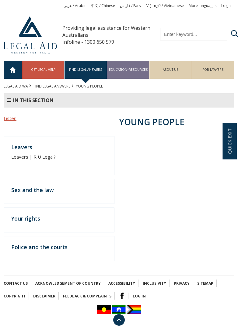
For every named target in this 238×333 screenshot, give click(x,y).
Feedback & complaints (87, 296)
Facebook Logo (122, 296)
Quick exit (229, 141)
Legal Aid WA (16, 86)
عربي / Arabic (75, 5)
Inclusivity (154, 283)
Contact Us (16, 283)
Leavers (21, 147)
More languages (202, 5)
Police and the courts (39, 247)
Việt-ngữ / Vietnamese (165, 5)
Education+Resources (128, 69)
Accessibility (121, 283)
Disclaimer (44, 296)
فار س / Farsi (131, 5)
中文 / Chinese (103, 5)
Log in (139, 296)
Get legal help (43, 69)
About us (170, 69)
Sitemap (205, 283)
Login (226, 5)
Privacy (182, 283)
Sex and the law (32, 190)
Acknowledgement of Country (68, 283)
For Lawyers (213, 69)
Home (13, 70)
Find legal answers (85, 69)
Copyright (15, 296)
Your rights (25, 218)
